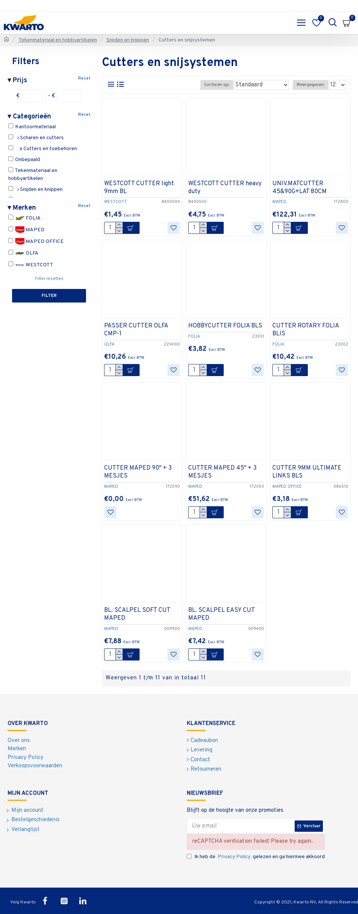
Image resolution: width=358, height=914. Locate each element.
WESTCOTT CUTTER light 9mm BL (139, 187)
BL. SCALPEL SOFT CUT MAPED (137, 614)
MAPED (26, 230)
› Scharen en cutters (36, 137)
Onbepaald (24, 159)
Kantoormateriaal (32, 126)
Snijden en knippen (127, 40)
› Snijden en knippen (35, 189)
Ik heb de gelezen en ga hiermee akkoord (256, 857)
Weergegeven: (310, 85)
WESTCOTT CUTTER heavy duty (224, 187)
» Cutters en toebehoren (42, 148)
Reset (84, 78)
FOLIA (24, 218)
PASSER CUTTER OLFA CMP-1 (136, 330)
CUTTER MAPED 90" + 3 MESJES (138, 472)
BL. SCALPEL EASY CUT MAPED (221, 614)
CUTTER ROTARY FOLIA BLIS (305, 330)
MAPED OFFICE (36, 241)
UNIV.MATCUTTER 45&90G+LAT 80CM (299, 187)
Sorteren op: (216, 85)
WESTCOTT (30, 265)
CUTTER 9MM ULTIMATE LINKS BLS (306, 472)
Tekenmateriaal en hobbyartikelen (57, 40)
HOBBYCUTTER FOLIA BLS (225, 326)
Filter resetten (49, 278)
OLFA (23, 253)
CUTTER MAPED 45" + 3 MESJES (222, 472)
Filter (49, 296)
